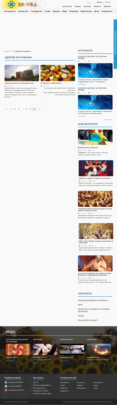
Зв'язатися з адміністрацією (42, 393)
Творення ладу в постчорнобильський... (19, 83)
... (22, 94)
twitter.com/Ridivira (13, 386)
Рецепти (97, 6)
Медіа (64, 11)
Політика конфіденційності (42, 385)
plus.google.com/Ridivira (14, 390)
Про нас (35, 382)
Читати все (108, 119)
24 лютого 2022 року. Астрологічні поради (92, 89)
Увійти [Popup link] (107, 2)
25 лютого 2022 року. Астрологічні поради (92, 57)
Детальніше (82, 84)
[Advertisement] (59, 32)
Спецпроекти (106, 11)
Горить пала (92, 339)
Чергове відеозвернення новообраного (93, 300)
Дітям (96, 11)
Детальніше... (11, 361)
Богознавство (10, 11)
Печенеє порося (66, 339)
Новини (78, 6)
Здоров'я (56, 11)
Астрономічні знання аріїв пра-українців (17, 340)
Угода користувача (39, 388)
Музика (43, 357)
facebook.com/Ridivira (14, 382)
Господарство (36, 11)
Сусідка (81, 316)
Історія (47, 11)
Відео (16, 357)
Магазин (107, 6)
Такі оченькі (37, 339)
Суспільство (23, 11)
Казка (80, 305)
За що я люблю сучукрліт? (88, 320)
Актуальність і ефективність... (52, 83)
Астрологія (67, 6)
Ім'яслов (87, 6)
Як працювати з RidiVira (40, 391)
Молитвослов (86, 11)
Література (73, 11)
